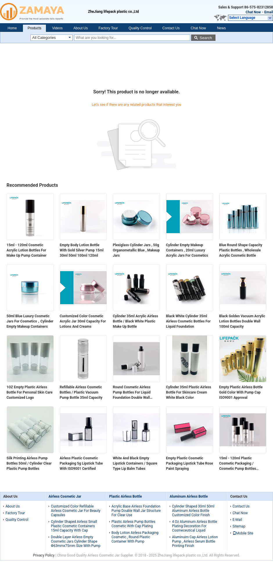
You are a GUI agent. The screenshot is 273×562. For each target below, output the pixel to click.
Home (12, 28)
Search (206, 38)
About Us (80, 28)
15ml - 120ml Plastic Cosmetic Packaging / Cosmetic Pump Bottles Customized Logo (237, 463)
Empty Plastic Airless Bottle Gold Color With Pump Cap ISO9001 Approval (241, 392)
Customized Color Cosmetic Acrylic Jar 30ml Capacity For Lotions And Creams (83, 321)
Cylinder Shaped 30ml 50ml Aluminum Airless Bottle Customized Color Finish (193, 510)
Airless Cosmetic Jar (65, 496)
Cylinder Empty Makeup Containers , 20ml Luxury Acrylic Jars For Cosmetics (187, 250)
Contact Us (170, 28)
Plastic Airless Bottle (125, 496)
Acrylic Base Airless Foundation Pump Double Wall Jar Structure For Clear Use (136, 510)
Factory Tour (108, 28)
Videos (57, 28)
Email (268, 12)
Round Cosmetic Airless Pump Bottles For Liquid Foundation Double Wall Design (132, 392)
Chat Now (253, 12)
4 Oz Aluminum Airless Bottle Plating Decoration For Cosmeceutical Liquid (194, 526)
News (221, 28)
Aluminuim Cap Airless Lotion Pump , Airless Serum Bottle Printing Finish (195, 541)
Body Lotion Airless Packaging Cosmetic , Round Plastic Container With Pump (135, 537)
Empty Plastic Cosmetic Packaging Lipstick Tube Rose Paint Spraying (189, 463)
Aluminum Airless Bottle (189, 496)
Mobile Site (243, 533)
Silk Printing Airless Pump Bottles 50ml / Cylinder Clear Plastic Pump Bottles (29, 463)
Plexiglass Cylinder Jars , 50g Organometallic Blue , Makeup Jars (136, 250)
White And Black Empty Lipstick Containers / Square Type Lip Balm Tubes (135, 463)
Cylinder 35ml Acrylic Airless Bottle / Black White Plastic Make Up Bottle (135, 321)
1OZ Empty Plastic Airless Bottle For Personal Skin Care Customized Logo (30, 392)
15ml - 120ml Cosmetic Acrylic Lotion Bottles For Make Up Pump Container (27, 250)
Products (34, 28)
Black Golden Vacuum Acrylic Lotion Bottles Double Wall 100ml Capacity (242, 321)
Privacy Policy (44, 555)
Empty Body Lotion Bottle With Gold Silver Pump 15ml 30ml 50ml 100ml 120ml (82, 250)
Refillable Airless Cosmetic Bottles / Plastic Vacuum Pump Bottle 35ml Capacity (81, 392)
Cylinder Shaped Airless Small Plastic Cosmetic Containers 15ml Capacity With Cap (74, 526)
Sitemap (239, 526)
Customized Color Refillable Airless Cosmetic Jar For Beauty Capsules (75, 510)
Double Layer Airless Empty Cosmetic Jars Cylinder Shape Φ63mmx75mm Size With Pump (75, 541)
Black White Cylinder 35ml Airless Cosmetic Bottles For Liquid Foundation (188, 321)
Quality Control (140, 28)
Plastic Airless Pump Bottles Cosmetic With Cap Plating (133, 524)
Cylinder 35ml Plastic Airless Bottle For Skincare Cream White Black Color (188, 392)
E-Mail (237, 520)
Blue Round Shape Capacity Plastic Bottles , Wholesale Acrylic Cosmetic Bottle (240, 250)
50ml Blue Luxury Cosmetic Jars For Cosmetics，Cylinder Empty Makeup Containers (30, 321)
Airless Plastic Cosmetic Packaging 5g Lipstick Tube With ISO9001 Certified (81, 463)
